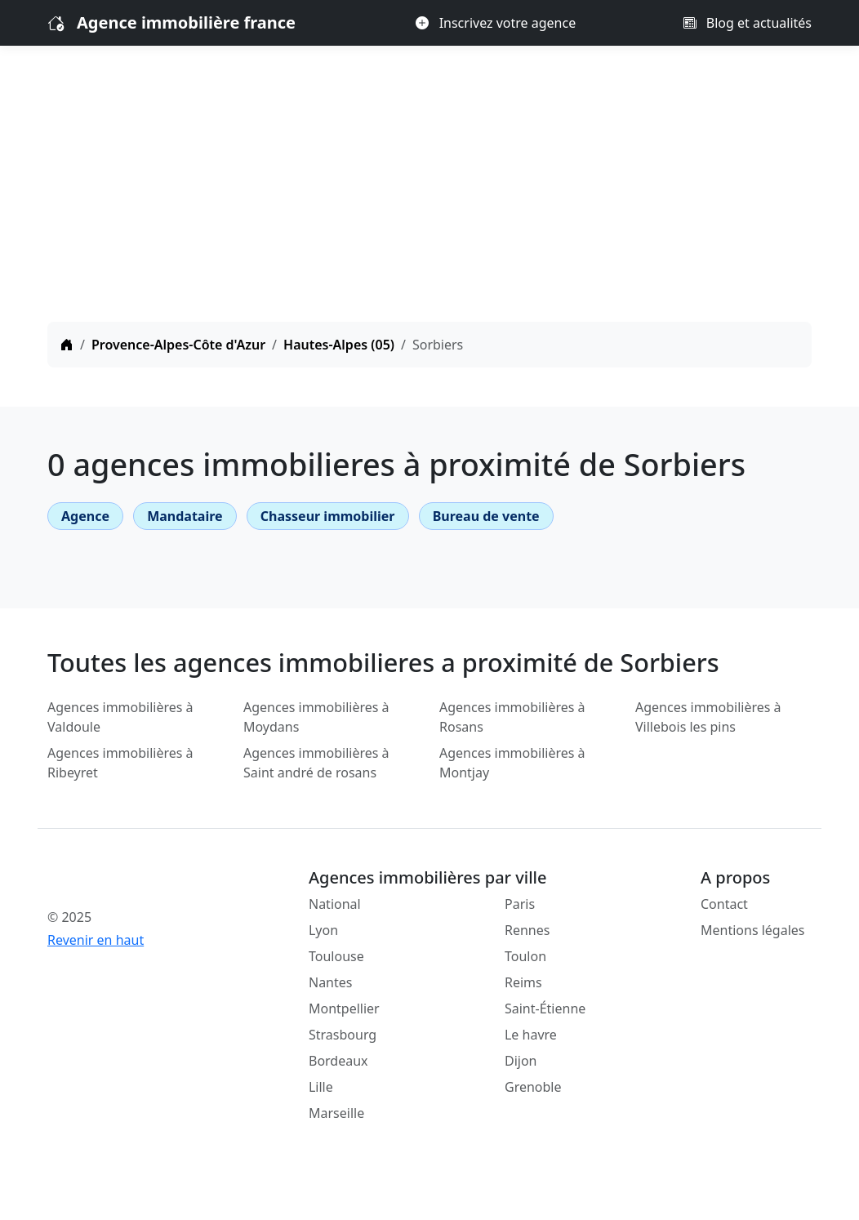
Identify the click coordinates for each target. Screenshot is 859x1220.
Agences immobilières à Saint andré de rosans (316, 762)
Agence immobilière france (186, 22)
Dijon (521, 1061)
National (335, 904)
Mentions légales (753, 930)
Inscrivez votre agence (496, 23)
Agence (85, 516)
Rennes (527, 930)
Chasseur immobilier (327, 516)
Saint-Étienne (545, 1008)
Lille (321, 1087)
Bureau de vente (486, 516)
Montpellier (344, 1008)
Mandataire (184, 516)
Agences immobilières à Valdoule (120, 717)
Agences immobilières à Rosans (512, 717)
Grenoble (533, 1087)
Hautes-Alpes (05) (338, 345)
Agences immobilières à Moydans (316, 717)
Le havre (531, 1035)
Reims (523, 982)
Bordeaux (338, 1061)
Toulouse (336, 956)
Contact (724, 904)
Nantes (331, 982)
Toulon (525, 956)
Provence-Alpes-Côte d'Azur (178, 345)
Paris (520, 904)
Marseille (336, 1113)
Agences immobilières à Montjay (512, 762)
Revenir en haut (95, 940)
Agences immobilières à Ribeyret (120, 762)
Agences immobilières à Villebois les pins (708, 717)
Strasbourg (342, 1035)
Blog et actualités (747, 23)
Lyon (323, 930)
